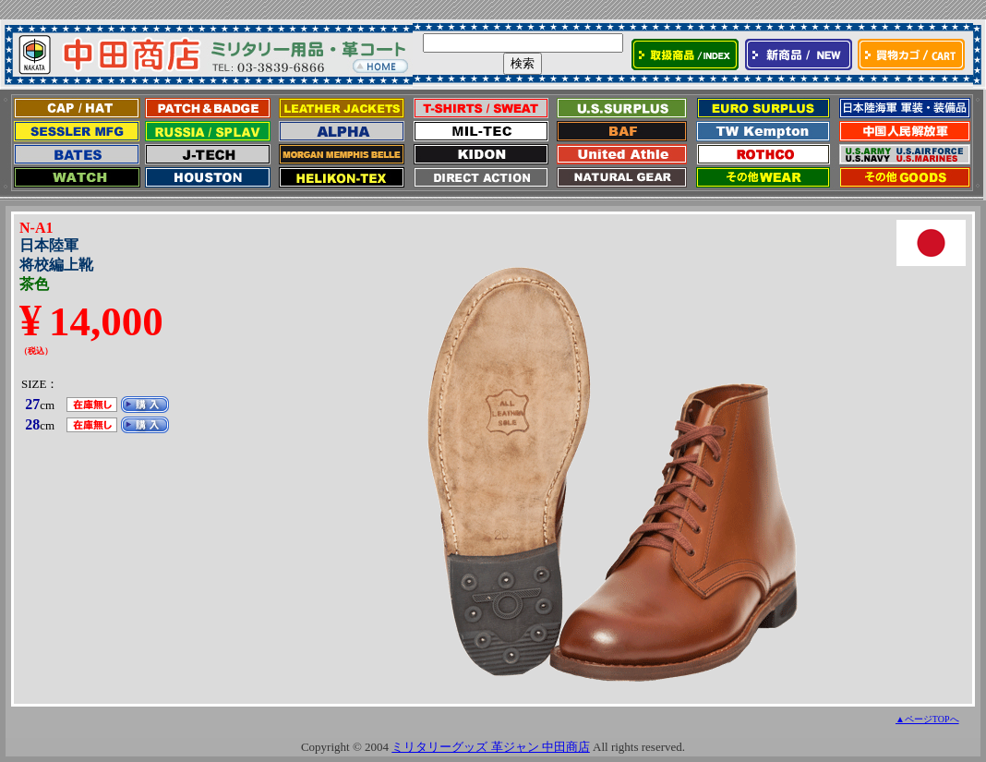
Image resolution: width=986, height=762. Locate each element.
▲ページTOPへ (927, 719)
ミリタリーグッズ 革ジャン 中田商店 (490, 747)
